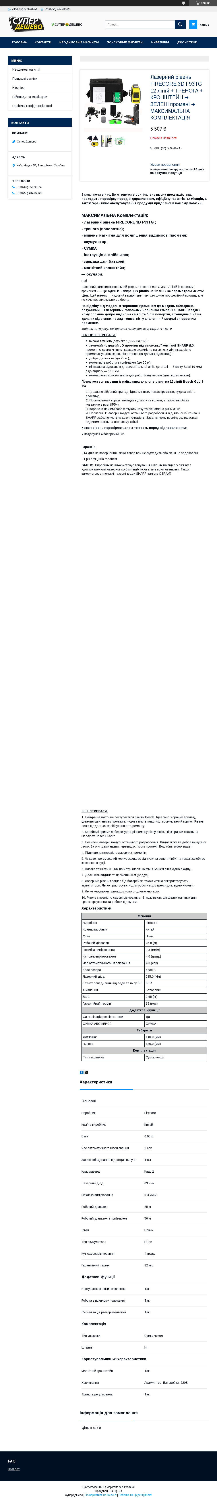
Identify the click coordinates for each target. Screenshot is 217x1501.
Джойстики (187, 42)
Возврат (13, 1469)
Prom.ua (129, 1487)
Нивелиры (160, 42)
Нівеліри (18, 87)
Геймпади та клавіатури (29, 96)
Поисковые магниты (125, 42)
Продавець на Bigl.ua (108, 1491)
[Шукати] (180, 24)
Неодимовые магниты (79, 42)
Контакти (43, 42)
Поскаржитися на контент (100, 1495)
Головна (19, 42)
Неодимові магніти (26, 69)
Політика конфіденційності (32, 106)
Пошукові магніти (24, 78)
